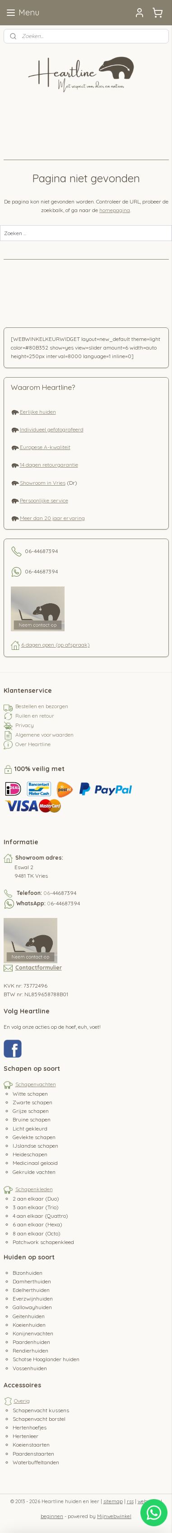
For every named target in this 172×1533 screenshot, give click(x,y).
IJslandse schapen (35, 1145)
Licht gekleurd (30, 1128)
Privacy (24, 725)
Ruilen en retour (34, 715)
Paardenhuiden (31, 1342)
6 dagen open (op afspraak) (55, 644)
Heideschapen (30, 1154)
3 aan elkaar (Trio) (36, 1207)
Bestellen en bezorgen (41, 706)
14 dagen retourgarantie (49, 464)
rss (130, 1501)
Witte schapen (30, 1093)
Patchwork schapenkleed (43, 1242)
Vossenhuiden (30, 1368)
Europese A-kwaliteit (45, 447)
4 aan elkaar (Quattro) (40, 1215)
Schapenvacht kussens (41, 1410)
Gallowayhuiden (32, 1307)
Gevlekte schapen (34, 1137)
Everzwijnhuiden (33, 1298)
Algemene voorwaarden (44, 734)
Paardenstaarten (33, 1453)
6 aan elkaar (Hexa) (37, 1224)
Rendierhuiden (30, 1350)
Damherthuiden (32, 1281)
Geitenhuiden (29, 1316)
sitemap (113, 1501)
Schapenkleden (34, 1189)
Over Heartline (33, 744)
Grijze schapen (31, 1110)
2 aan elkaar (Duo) (36, 1198)
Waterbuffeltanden (36, 1462)
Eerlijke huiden (38, 411)
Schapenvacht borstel (39, 1418)
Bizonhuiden (27, 1272)
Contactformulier (38, 967)
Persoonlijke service (44, 500)
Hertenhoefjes (29, 1427)
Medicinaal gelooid (35, 1162)
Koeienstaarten (31, 1444)
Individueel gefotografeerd (52, 429)
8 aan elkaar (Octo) (36, 1233)
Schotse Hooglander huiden (46, 1359)
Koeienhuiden (29, 1324)
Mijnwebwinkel (114, 1516)
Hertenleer (25, 1436)
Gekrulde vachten (34, 1172)
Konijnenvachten (33, 1333)
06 (46, 893)
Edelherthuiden (31, 1290)
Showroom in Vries (42, 482)
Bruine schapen (32, 1119)
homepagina (114, 210)
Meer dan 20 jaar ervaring (52, 518)
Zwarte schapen (32, 1102)
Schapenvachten (35, 1084)
